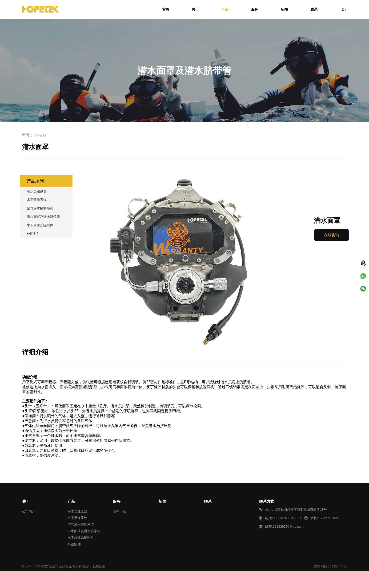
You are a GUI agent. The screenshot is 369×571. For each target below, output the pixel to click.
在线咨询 (331, 235)
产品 (225, 9)
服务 (254, 9)
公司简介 (28, 511)
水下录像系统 (37, 200)
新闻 (284, 9)
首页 (165, 9)
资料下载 (119, 511)
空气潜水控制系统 (40, 208)
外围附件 (33, 234)
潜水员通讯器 (37, 191)
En (343, 9)
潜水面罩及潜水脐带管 (43, 217)
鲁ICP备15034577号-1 (330, 566)
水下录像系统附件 (40, 225)
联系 (313, 9)
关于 (195, 9)
